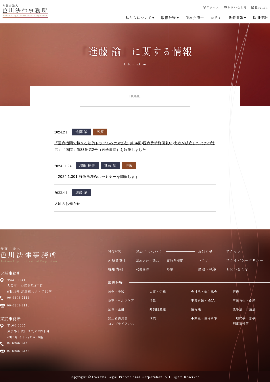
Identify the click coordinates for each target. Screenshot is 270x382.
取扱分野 (170, 17)
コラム (216, 17)
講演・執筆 (207, 269)
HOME (135, 96)
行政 (129, 165)
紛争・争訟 (116, 291)
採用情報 (260, 17)
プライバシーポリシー (244, 260)
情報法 (196, 309)
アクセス (211, 7)
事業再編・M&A (203, 300)
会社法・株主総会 (204, 291)
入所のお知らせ (67, 203)
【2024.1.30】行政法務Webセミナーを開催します (96, 177)
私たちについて (140, 17)
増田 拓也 (87, 165)
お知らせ (205, 251)
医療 (100, 132)
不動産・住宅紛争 (204, 318)
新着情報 (237, 17)
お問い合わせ (235, 7)
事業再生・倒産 (244, 300)
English (259, 7)
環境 (152, 318)
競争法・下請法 (244, 309)
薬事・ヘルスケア (121, 300)
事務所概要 (175, 260)
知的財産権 (157, 309)
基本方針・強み (147, 260)
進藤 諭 (81, 132)
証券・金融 (116, 309)
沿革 (170, 269)
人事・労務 (157, 291)
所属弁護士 (195, 17)
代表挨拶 (142, 269)
